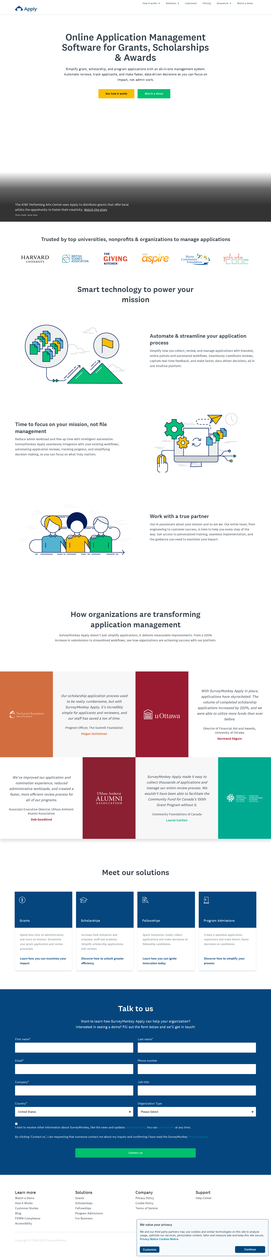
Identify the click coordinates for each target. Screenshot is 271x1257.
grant (83, 69)
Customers (191, 3)
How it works (151, 3)
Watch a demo (245, 3)
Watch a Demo (24, 1198)
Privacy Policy (145, 1198)
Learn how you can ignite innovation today (160, 961)
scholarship (97, 69)
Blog (18, 1213)
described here (135, 1127)
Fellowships (83, 1208)
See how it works (116, 94)
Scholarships (84, 1203)
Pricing (207, 3)
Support (203, 1192)
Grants (79, 1198)
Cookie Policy (144, 1203)
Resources (224, 3)
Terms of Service (147, 1208)
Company (144, 1192)
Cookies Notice (168, 1239)
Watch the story (95, 210)
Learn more (25, 1192)
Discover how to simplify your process (224, 961)
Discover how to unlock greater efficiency (102, 961)
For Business (84, 1218)
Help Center (204, 1198)
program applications (130, 69)
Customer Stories (26, 1208)
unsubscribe (166, 1127)
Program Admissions (89, 1213)
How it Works (24, 1203)
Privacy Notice (149, 1239)
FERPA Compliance (27, 1218)
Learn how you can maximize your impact (43, 961)
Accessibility (23, 1223)
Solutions (172, 3)
